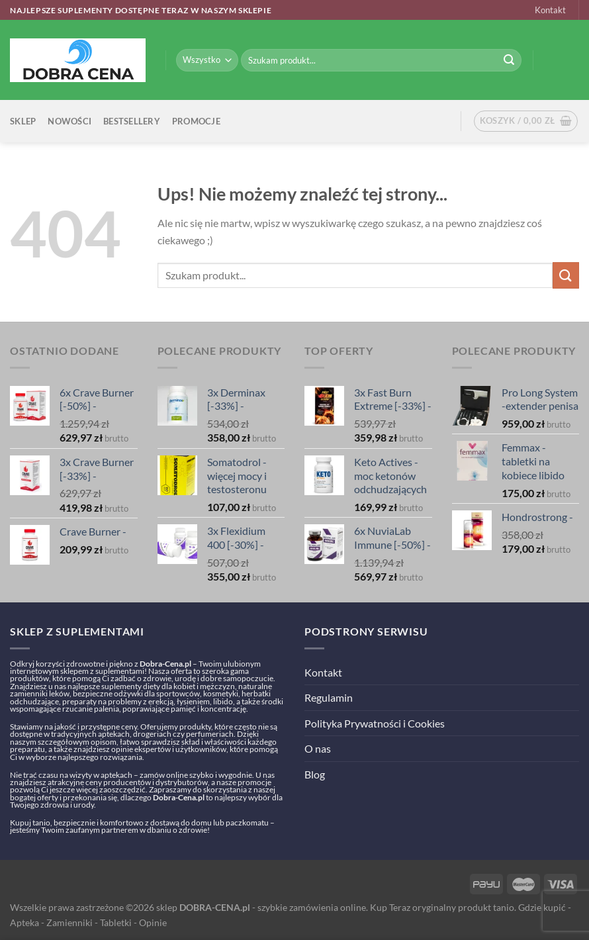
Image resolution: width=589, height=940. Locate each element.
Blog (314, 774)
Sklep (23, 121)
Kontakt (550, 10)
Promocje (196, 121)
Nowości (69, 121)
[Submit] (509, 60)
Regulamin (328, 697)
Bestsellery (131, 121)
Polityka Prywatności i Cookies (374, 723)
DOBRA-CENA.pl (214, 907)
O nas (317, 748)
